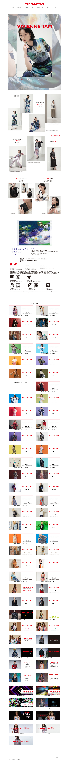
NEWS (38, 7)
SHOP (43, 7)
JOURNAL (26, 7)
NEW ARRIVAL (19, 7)
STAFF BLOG (33, 7)
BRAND (9, 765)
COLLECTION (12, 7)
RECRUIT (18, 765)
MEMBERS (13, 765)
